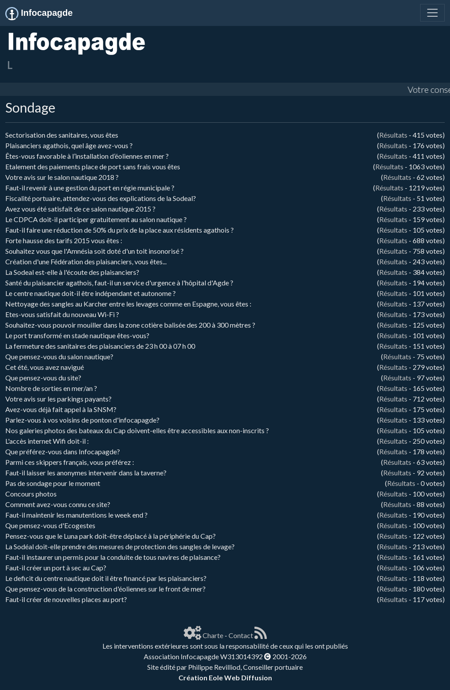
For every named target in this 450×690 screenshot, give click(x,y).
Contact (241, 635)
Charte (213, 635)
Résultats (393, 135)
